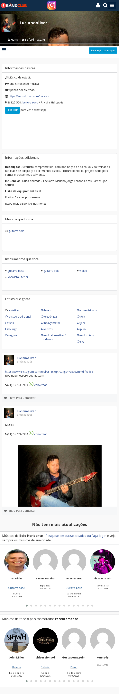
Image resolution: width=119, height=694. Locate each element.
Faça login (12, 110)
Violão (83, 271)
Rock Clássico (88, 335)
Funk (11, 323)
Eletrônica (50, 316)
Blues (47, 310)
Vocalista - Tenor (17, 277)
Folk (82, 316)
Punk (83, 329)
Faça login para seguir (103, 50)
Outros (48, 329)
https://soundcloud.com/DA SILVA (29, 96)
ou (89, 536)
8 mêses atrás (24, 361)
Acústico (13, 310)
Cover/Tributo (88, 310)
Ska (82, 341)
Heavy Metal (52, 323)
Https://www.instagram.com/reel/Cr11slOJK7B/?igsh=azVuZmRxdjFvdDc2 (49, 371)
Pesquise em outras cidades (66, 536)
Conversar (38, 385)
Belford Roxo (31, 102)
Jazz (82, 323)
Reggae (12, 335)
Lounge (12, 329)
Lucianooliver (26, 358)
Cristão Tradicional (19, 316)
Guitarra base (15, 271)
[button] (26, 652)
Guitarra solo (16, 231)
